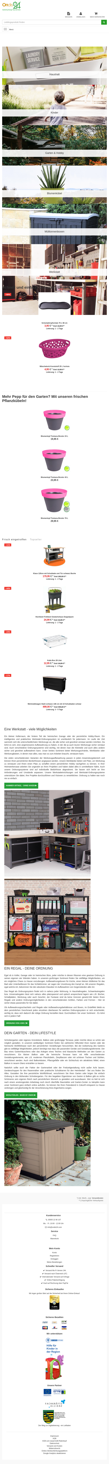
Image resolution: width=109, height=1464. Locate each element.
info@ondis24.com (54, 1227)
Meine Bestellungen (54, 1262)
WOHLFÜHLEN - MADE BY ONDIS (21, 1095)
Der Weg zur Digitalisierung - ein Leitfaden (54, 1425)
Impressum (54, 1436)
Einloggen (54, 1259)
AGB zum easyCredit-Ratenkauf (54, 1441)
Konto (54, 1253)
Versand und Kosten (54, 1446)
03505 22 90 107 (54, 1220)
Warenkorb (54, 1239)
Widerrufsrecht (54, 1448)
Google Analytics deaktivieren (54, 1453)
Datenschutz (54, 1443)
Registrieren (54, 1256)
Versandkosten (97, 1198)
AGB (54, 1438)
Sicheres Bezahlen (54, 1317)
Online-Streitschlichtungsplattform (54, 1451)
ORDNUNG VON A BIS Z (16, 1023)
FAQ (54, 1235)
